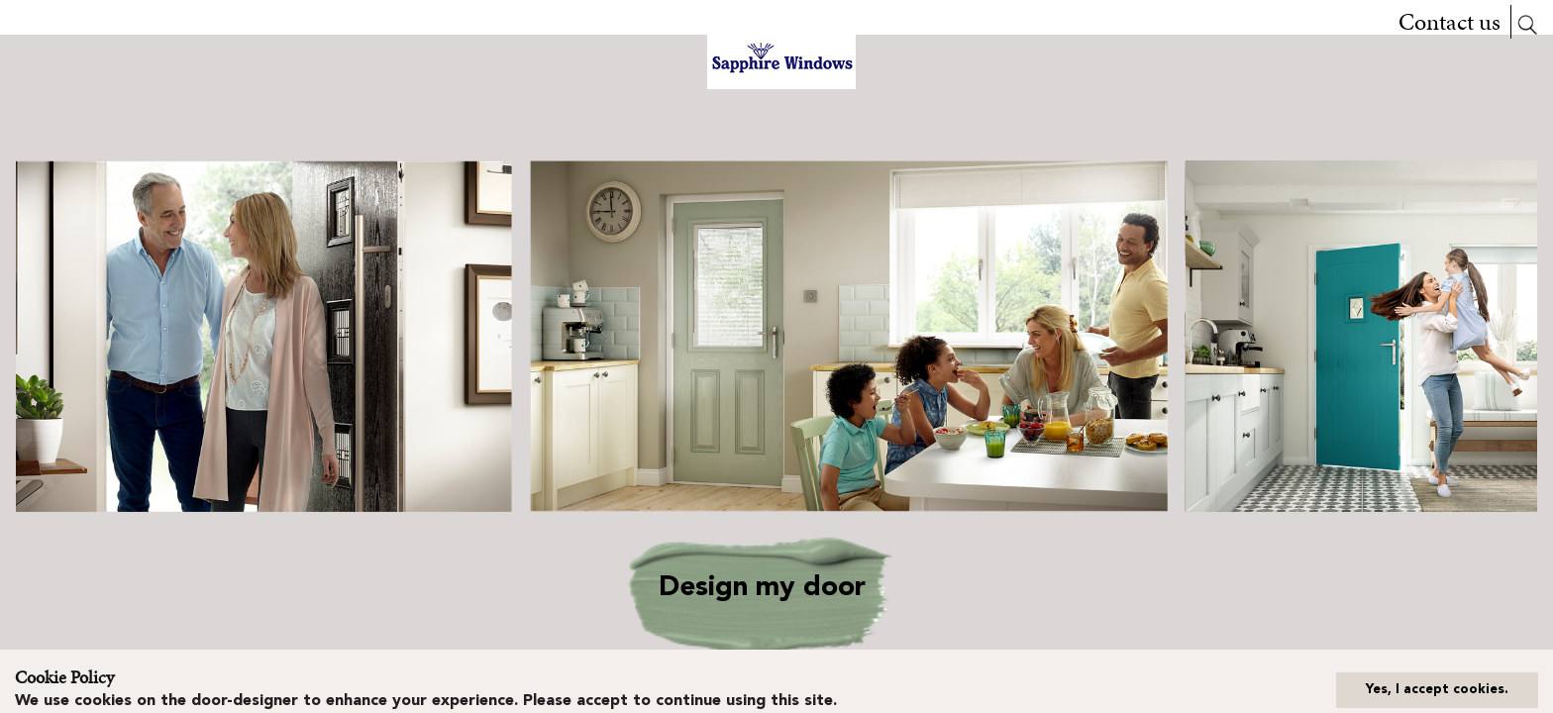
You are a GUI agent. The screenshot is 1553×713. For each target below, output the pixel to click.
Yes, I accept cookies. (1437, 689)
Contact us (1449, 22)
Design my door (762, 588)
